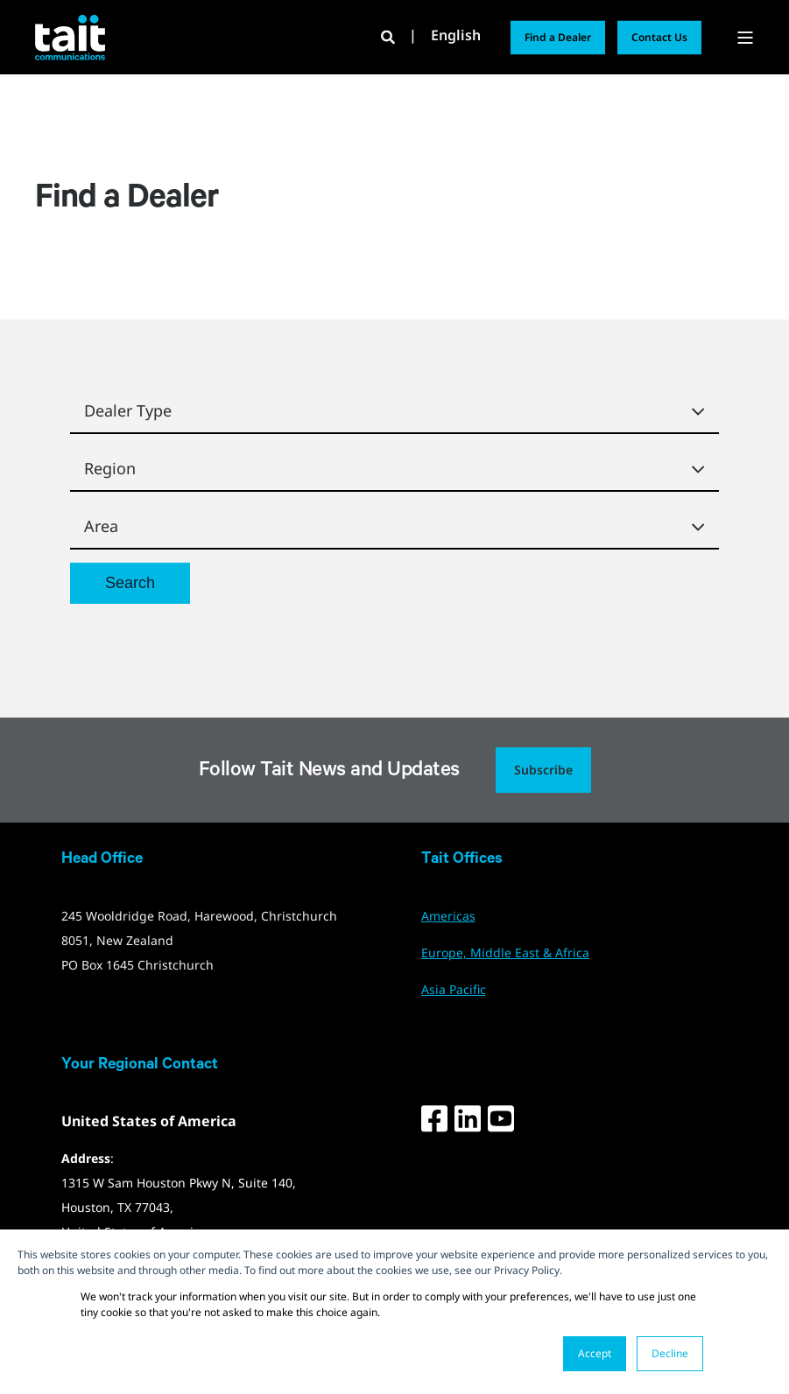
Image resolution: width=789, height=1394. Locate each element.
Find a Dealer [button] (558, 37)
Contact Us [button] (659, 37)
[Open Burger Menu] (745, 38)
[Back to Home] (70, 37)
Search (130, 583)
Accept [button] (594, 1353)
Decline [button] (670, 1353)
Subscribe (543, 769)
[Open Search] (389, 36)
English (456, 36)
